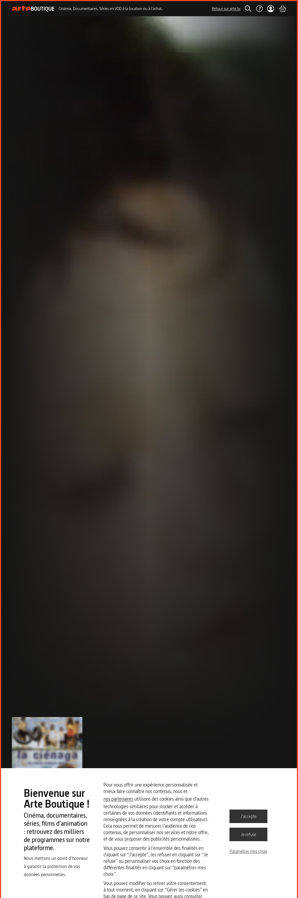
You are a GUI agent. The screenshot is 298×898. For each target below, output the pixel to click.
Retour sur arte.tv (226, 8)
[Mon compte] (270, 8)
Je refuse (248, 834)
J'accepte (249, 816)
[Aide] (259, 8)
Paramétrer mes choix (248, 851)
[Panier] (282, 8)
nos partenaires (118, 798)
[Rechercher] (248, 8)
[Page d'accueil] (33, 9)
